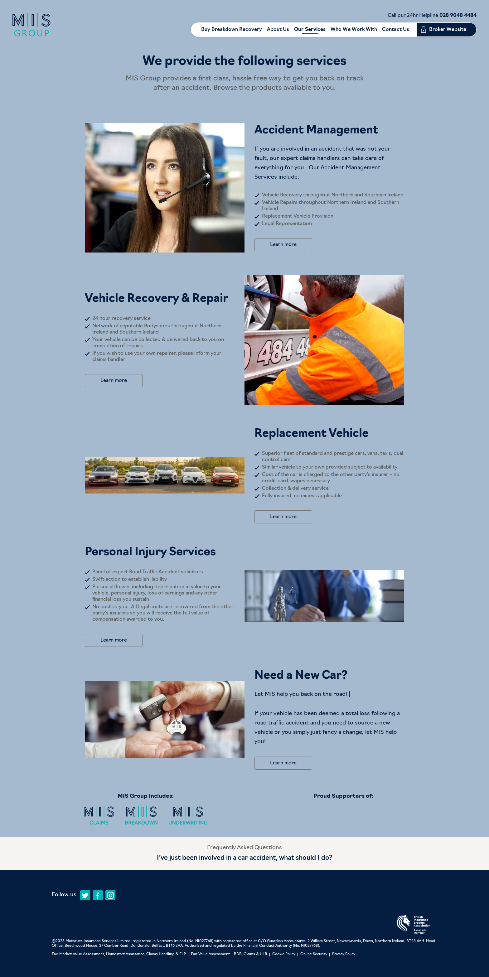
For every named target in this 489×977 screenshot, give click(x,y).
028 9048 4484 (458, 15)
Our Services (310, 29)
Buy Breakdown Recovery (231, 29)
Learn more (283, 244)
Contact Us (395, 29)
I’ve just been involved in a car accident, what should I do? (244, 858)
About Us (278, 29)
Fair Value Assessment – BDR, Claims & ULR (229, 954)
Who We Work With (354, 29)
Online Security (313, 954)
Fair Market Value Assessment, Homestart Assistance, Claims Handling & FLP (119, 954)
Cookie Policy (283, 954)
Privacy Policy (343, 954)
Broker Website (447, 29)
